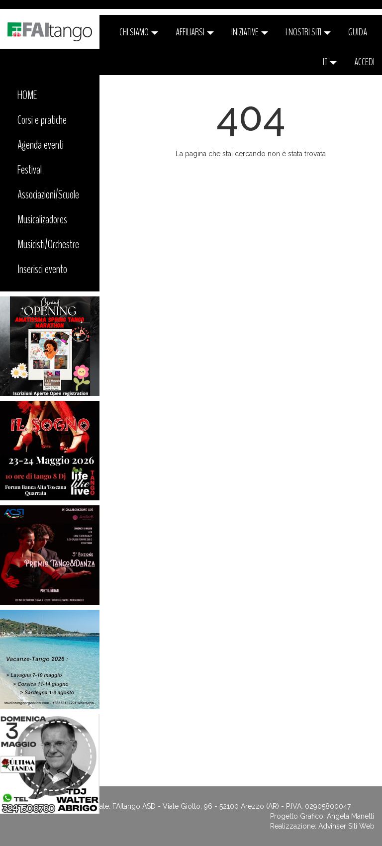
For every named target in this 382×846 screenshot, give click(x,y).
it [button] (330, 62)
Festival (29, 170)
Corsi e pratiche (42, 120)
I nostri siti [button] (308, 32)
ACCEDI (364, 62)
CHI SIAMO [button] (138, 32)
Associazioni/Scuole (48, 194)
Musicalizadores (42, 219)
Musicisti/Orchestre (48, 244)
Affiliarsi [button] (195, 32)
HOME (27, 95)
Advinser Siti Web (346, 826)
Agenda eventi (40, 145)
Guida (357, 32)
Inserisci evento (42, 269)
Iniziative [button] (249, 32)
